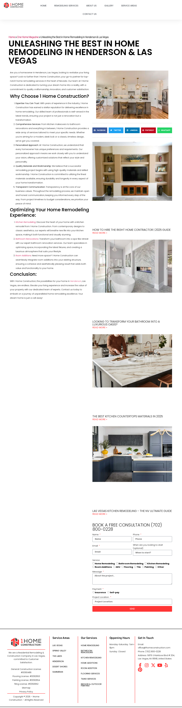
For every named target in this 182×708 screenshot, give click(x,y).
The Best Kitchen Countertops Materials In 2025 (127, 416)
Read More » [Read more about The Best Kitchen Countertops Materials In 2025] (99, 419)
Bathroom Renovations (27, 238)
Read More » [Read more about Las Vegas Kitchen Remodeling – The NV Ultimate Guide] (99, 514)
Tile (139, 567)
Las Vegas (57, 646)
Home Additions (89, 665)
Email (95, 546)
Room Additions (23, 255)
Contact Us (90, 14)
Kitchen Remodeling (26, 222)
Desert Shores (59, 669)
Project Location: (101, 598)
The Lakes (57, 658)
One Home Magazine (27, 37)
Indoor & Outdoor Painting (91, 689)
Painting (149, 567)
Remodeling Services (66, 5)
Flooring (128, 567)
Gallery (108, 5)
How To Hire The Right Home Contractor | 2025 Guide (131, 230)
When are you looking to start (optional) (148, 547)
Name (95, 534)
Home (43, 5)
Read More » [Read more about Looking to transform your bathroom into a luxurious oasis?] (99, 327)
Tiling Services (88, 682)
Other (161, 567)
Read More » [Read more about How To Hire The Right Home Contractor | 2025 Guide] (99, 232)
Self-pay (114, 593)
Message (97, 572)
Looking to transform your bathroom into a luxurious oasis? (126, 323)
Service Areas (129, 5)
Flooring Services (90, 677)
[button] (99, 130)
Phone (136, 534)
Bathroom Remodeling (131, 563)
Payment (97, 589)
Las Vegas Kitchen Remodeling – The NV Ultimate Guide (132, 511)
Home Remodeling (105, 563)
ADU (118, 567)
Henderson (75, 281)
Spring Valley (59, 652)
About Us (91, 5)
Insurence (100, 593)
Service (96, 560)
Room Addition (89, 671)
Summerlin (57, 675)
